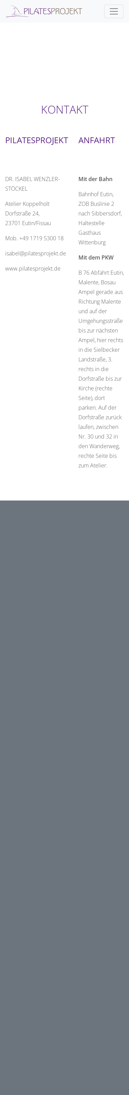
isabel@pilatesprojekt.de (35, 253)
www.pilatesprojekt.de (33, 268)
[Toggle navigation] (113, 11)
